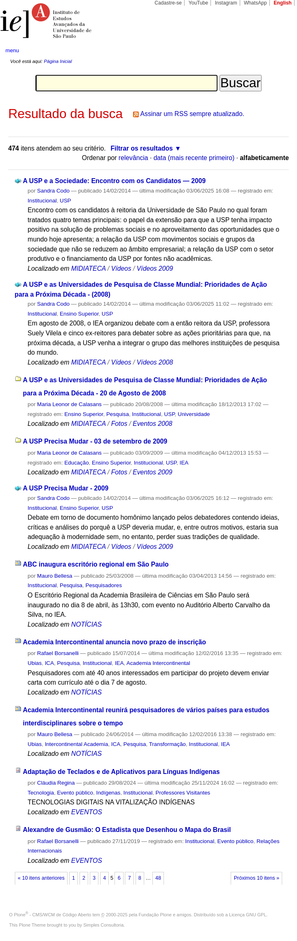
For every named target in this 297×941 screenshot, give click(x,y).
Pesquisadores (103, 585)
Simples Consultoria (103, 924)
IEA (184, 463)
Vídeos (121, 268)
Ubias (35, 663)
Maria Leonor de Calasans (69, 404)
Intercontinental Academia (76, 744)
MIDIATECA (88, 268)
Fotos (119, 423)
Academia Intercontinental (158, 663)
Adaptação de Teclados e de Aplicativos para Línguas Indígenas (121, 771)
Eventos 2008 (152, 423)
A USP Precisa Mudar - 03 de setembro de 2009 (95, 441)
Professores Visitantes (183, 793)
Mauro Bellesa (54, 576)
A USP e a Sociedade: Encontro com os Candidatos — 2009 (114, 180)
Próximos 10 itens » (256, 878)
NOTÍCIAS (86, 624)
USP (65, 200)
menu (12, 50)
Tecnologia (41, 793)
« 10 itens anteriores (41, 878)
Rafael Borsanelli (58, 653)
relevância (133, 157)
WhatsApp (255, 3)
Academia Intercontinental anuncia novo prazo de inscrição (114, 642)
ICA (49, 663)
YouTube (198, 3)
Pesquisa (117, 414)
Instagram (226, 3)
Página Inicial (58, 61)
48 (158, 878)
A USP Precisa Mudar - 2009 (65, 488)
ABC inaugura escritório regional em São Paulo (96, 564)
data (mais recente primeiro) (194, 157)
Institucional (42, 200)
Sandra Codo (53, 191)
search (276, 50)
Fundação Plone (155, 914)
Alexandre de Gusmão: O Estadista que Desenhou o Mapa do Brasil (127, 829)
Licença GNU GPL (247, 914)
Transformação (167, 744)
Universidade (194, 414)
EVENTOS (86, 812)
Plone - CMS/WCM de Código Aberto (52, 914)
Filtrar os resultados (141, 148)
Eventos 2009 (152, 472)
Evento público (75, 793)
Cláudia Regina (56, 783)
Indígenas (108, 793)
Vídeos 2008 (155, 362)
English (283, 3)
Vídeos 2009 (155, 268)
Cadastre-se (168, 3)
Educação (76, 463)
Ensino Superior (79, 314)
